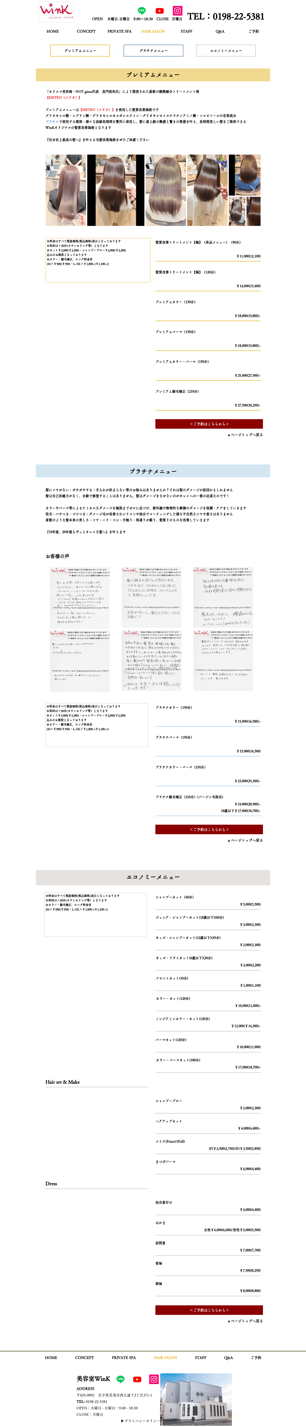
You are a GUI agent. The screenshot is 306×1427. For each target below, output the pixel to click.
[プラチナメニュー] (153, 51)
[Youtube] (159, 11)
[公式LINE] (142, 11)
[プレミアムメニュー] (80, 51)
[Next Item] (252, 190)
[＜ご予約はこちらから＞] (209, 424)
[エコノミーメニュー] (226, 51)
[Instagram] (177, 11)
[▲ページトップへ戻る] (239, 435)
